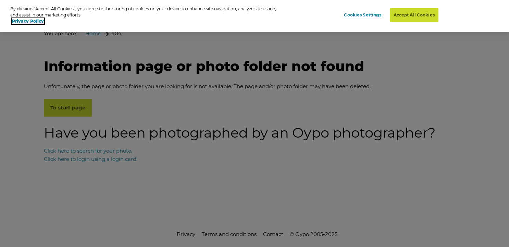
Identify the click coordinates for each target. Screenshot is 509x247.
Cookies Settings (362, 13)
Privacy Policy (28, 19)
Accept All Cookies (414, 13)
